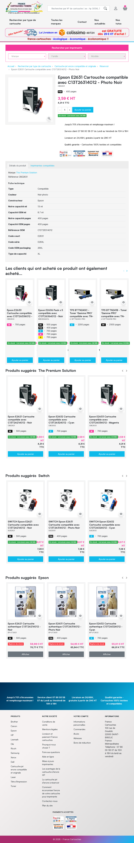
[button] (125, 8)
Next (127, 371)
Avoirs (76, 733)
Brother (14, 721)
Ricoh (13, 748)
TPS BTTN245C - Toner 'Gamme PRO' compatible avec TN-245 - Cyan (81, 315)
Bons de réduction (82, 742)
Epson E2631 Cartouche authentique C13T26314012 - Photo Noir (65, 626)
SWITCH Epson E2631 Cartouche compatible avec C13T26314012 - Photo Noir (64, 524)
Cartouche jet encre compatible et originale (75, 66)
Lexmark (14, 739)
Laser (13, 777)
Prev (123, 371)
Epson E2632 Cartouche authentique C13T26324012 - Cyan (105, 626)
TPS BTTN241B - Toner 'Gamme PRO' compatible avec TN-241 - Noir (114, 315)
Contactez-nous (49, 801)
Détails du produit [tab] (17, 165)
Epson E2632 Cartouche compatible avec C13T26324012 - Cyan (62, 419)
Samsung (15, 753)
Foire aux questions (51, 752)
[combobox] (27, 56)
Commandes (79, 729)
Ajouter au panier (82, 109)
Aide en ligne (48, 756)
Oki (12, 744)
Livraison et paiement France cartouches (50, 736)
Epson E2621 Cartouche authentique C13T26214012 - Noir (24, 626)
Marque (11, 172)
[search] (105, 9)
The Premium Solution (26, 172)
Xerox (13, 757)
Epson (14, 730)
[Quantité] (65, 110)
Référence (13, 176)
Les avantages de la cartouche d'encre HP (51, 771)
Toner (13, 786)
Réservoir (104, 66)
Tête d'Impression (19, 781)
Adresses (78, 738)
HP (12, 735)
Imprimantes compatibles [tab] (42, 165)
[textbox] (26, 56)
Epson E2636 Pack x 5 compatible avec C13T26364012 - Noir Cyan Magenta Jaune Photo (50, 316)
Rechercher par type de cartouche (34, 66)
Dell (12, 762)
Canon (14, 726)
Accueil (11, 66)
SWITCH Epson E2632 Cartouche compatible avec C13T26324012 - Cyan (104, 524)
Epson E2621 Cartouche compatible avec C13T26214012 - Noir (21, 419)
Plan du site (47, 805)
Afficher (25, 654)
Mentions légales (50, 729)
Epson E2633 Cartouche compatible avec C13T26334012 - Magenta (19, 315)
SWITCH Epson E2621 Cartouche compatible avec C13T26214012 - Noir (23, 524)
